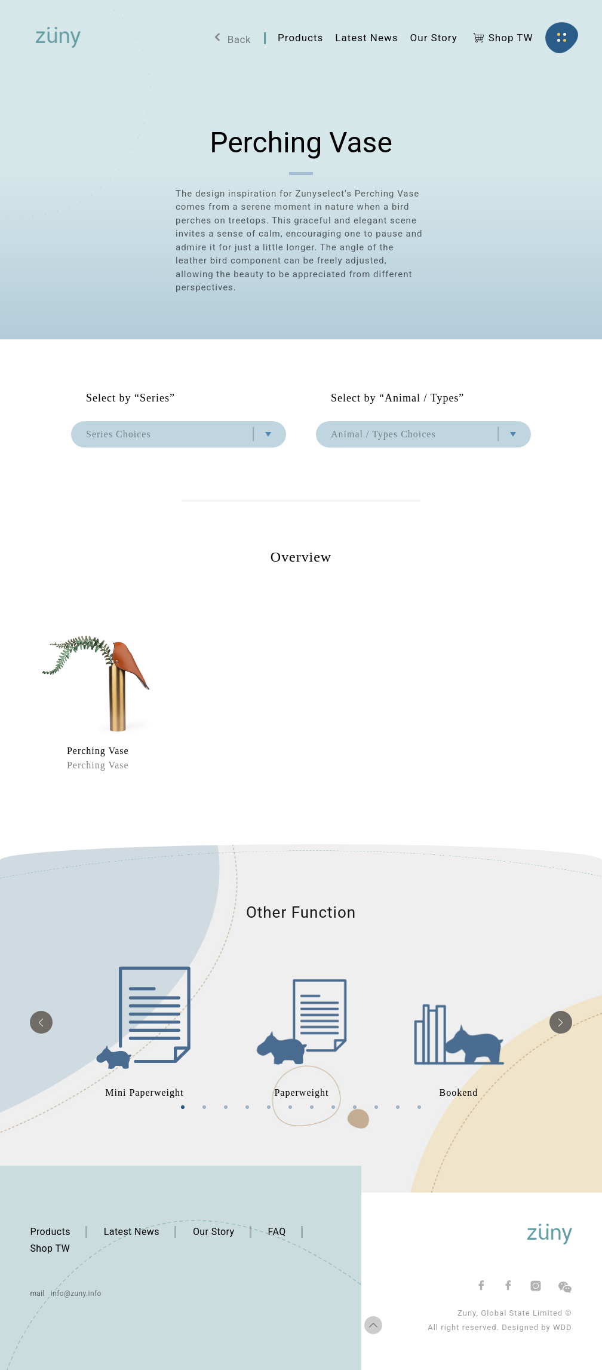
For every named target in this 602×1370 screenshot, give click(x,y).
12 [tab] (419, 1107)
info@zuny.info (76, 1293)
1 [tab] (183, 1107)
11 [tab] (397, 1107)
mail (37, 1293)
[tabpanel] (144, 1022)
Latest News (131, 1231)
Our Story (214, 1231)
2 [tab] (204, 1107)
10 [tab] (376, 1107)
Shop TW (50, 1248)
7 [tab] (311, 1107)
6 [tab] (290, 1107)
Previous (41, 1022)
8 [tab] (333, 1107)
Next (560, 1022)
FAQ (277, 1231)
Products (50, 1231)
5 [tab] (269, 1107)
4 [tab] (247, 1107)
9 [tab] (355, 1107)
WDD (562, 1327)
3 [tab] (225, 1107)
